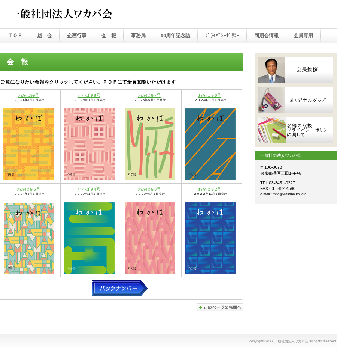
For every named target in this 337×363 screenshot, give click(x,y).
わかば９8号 (89, 95)
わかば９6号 (209, 95)
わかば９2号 (209, 189)
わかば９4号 (89, 189)
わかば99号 (28, 95)
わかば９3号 (149, 189)
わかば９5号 (28, 189)
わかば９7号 (149, 95)
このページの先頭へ (220, 307)
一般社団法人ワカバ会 (79, 14)
